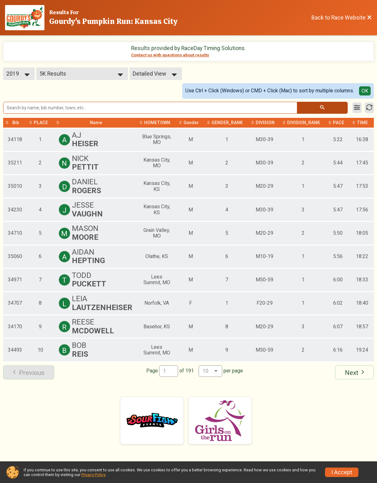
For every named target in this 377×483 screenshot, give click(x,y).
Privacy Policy (93, 474)
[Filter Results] (357, 107)
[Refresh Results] (369, 107)
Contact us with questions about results (170, 55)
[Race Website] (27, 17)
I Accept (341, 472)
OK (365, 91)
